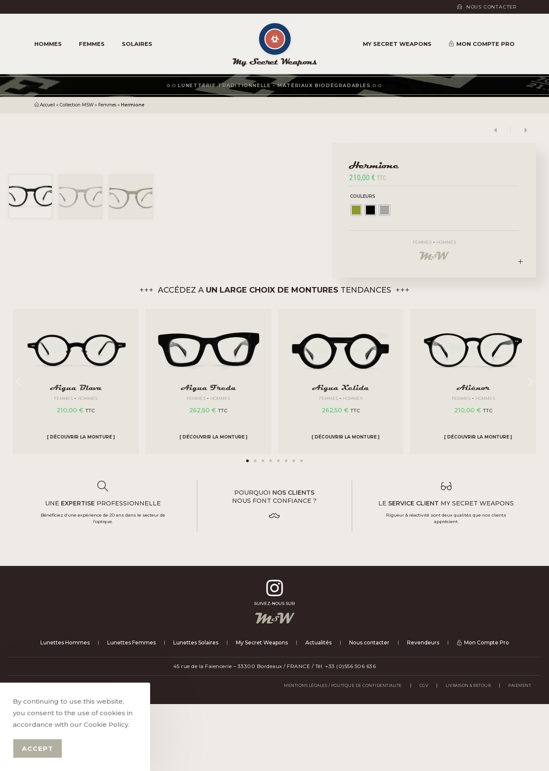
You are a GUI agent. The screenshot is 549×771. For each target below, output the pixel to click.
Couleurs (362, 196)
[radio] (356, 210)
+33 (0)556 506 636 (350, 733)
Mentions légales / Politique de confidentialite (343, 752)
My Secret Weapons (274, 61)
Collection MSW (77, 105)
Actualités (318, 709)
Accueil (47, 105)
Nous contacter (369, 709)
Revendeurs (423, 709)
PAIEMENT (519, 752)
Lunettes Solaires (195, 709)
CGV (423, 752)
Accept (37, 748)
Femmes (92, 43)
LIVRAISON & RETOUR (468, 752)
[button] (247, 527)
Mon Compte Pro (482, 43)
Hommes (48, 43)
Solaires (137, 43)
